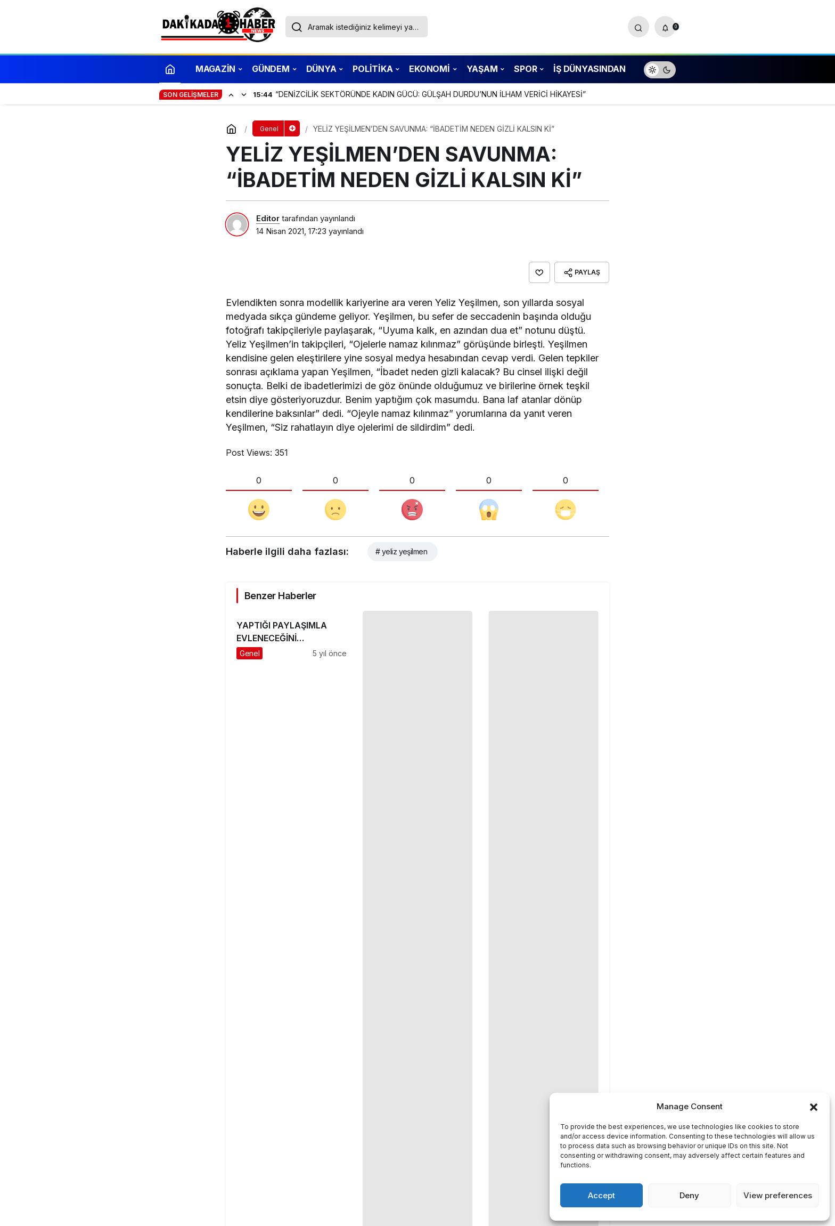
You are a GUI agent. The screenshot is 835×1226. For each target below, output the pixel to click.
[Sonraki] (244, 94)
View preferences (777, 1195)
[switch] (660, 68)
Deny (689, 1195)
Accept (601, 1195)
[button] (813, 1106)
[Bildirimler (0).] (665, 26)
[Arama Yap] (638, 26)
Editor (268, 218)
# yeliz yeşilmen (401, 551)
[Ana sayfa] (170, 68)
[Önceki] (231, 94)
